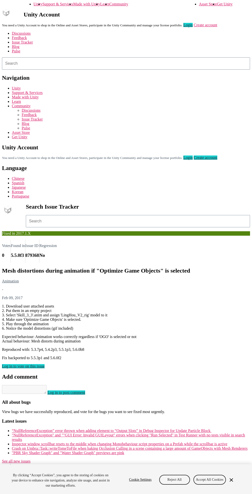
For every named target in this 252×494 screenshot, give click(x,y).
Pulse (16, 51)
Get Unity (225, 4)
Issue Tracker (22, 42)
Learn (104, 4)
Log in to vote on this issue (23, 366)
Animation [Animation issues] (10, 281)
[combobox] (126, 63)
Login (188, 25)
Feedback (19, 38)
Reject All (174, 479)
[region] (126, 479)
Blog (15, 47)
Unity (37, 4)
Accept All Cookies (209, 479)
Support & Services (57, 4)
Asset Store (208, 4)
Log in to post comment (71, 394)
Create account (205, 25)
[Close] (231, 480)
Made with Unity (86, 4)
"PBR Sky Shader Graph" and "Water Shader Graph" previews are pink (68, 454)
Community (118, 4)
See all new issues (16, 463)
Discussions (21, 33)
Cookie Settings (140, 479)
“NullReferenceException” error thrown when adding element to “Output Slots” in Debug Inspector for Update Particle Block (111, 432)
